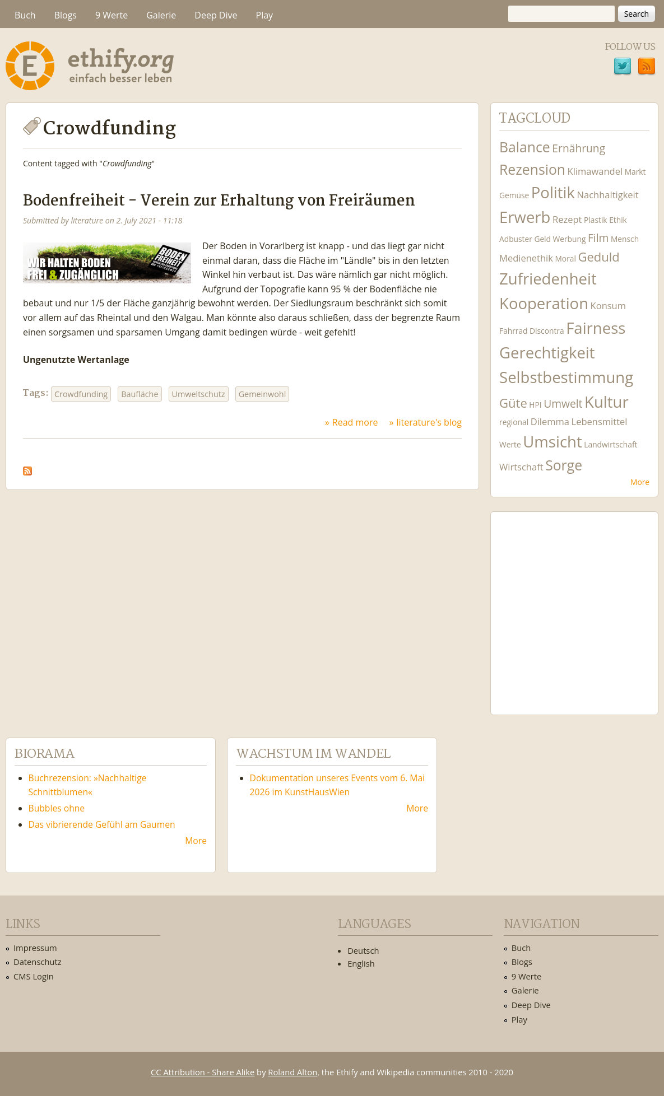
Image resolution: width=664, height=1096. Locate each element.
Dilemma (550, 421)
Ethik (618, 219)
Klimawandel (595, 171)
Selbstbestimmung (566, 377)
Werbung (569, 239)
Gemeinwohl (262, 394)
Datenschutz (37, 961)
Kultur (606, 401)
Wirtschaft (521, 466)
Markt (635, 171)
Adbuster (515, 239)
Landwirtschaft (610, 444)
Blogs (65, 15)
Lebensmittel (600, 421)
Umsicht (552, 441)
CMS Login (33, 976)
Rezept (567, 219)
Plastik (595, 219)
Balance (524, 147)
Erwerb (524, 217)
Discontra (547, 330)
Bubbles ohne (57, 808)
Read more (355, 422)
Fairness (595, 328)
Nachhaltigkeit (608, 194)
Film (598, 237)
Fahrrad (513, 330)
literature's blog (429, 422)
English (361, 963)
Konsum (608, 305)
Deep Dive (215, 15)
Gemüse (514, 195)
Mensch (625, 239)
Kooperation (543, 303)
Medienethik (526, 257)
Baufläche (139, 394)
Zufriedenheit (548, 278)
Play (264, 15)
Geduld (598, 256)
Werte (510, 444)
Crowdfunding (81, 394)
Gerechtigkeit (547, 352)
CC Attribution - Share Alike (202, 1072)
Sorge (563, 465)
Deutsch (363, 950)
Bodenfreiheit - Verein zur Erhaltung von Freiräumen (219, 201)
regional (513, 422)
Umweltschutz (198, 394)
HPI (535, 404)
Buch (25, 15)
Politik (553, 192)
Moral (565, 258)
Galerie (161, 15)
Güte (513, 402)
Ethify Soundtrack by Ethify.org (574, 604)
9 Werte (111, 15)
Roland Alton (292, 1072)
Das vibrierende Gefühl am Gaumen (102, 824)
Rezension (532, 169)
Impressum (35, 947)
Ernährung (578, 148)
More (639, 482)
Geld (542, 239)
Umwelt (563, 403)
